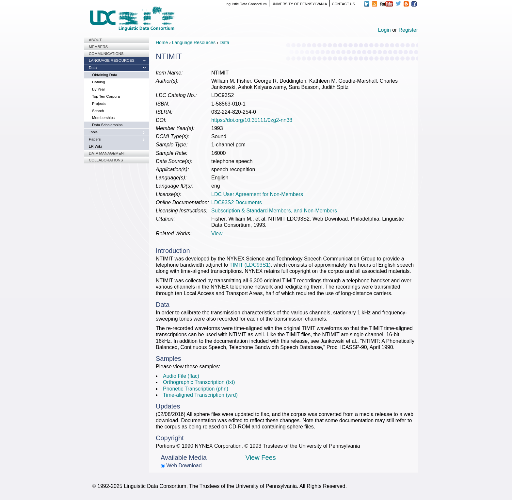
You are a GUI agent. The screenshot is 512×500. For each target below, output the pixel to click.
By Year (98, 89)
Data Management (107, 153)
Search (98, 111)
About (95, 40)
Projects (99, 104)
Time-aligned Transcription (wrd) (200, 395)
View (216, 233)
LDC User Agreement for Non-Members (257, 194)
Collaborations (106, 160)
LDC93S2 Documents (236, 202)
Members (98, 47)
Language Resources (112, 60)
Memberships (103, 118)
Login (384, 30)
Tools (93, 132)
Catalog (98, 82)
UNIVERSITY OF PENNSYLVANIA (299, 4)
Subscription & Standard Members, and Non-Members (274, 210)
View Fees (261, 457)
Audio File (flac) (181, 376)
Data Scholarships (107, 125)
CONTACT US (343, 4)
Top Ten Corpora (106, 96)
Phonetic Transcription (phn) (195, 389)
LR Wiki (95, 146)
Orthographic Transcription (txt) (199, 382)
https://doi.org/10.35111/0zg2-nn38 (251, 120)
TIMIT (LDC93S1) (250, 265)
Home (162, 42)
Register (408, 30)
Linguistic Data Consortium (245, 4)
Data (93, 68)
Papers (95, 139)
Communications (106, 54)
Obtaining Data (104, 75)
